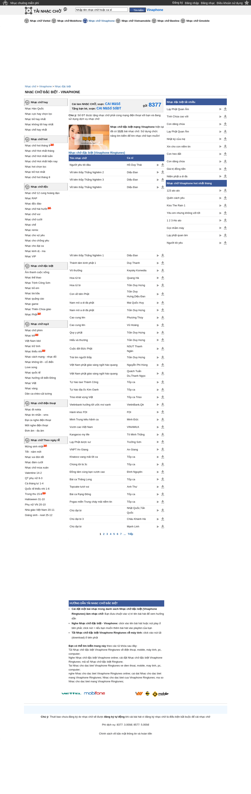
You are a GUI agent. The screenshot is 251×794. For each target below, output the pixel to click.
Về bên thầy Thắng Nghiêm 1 (87, 255)
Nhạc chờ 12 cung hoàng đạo (42, 193)
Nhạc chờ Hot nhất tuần (39, 156)
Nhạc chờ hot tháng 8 (37, 177)
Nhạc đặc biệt (63, 86)
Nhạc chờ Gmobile (198, 20)
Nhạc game (31, 303)
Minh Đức (133, 419)
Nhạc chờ (30, 86)
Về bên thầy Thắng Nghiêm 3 (87, 179)
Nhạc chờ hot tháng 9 (37, 145)
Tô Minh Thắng (136, 434)
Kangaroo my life (80, 434)
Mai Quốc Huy (135, 302)
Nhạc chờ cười (33, 219)
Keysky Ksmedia (137, 270)
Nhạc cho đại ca (34, 245)
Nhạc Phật (31, 314)
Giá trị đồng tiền (176, 168)
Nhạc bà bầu (32, 293)
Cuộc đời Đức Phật (81, 348)
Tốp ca (131, 382)
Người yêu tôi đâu (80, 164)
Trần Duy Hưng (136, 285)
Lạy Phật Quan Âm (178, 109)
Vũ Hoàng (133, 325)
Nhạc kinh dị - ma (35, 251)
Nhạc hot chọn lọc (35, 166)
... (125, 533)
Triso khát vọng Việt (81, 397)
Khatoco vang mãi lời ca (84, 456)
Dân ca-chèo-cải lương (38, 393)
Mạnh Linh (133, 526)
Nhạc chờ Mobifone (69, 20)
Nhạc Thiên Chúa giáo (38, 309)
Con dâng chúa (176, 123)
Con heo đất (174, 153)
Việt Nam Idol (33, 340)
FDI (129, 412)
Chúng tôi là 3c (78, 464)
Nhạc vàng (31, 388)
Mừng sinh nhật (34, 446)
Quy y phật (76, 332)
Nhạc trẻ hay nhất (35, 119)
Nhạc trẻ (30, 335)
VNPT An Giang (79, 449)
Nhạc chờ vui (32, 214)
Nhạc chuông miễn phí (24, 3)
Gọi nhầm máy (175, 227)
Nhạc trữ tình (32, 346)
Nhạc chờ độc (39, 186)
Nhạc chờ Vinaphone (102, 20)
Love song (31, 367)
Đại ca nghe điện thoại (38, 420)
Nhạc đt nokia (33, 409)
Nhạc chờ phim (34, 330)
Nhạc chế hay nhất (36, 129)
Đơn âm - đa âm (34, 430)
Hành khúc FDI (78, 412)
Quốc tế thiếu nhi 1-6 (37, 488)
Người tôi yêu (175, 242)
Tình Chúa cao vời (177, 116)
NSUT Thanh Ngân (134, 349)
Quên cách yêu (176, 197)
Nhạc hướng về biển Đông (40, 377)
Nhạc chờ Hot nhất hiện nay (41, 161)
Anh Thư (132, 486)
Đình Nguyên (134, 471)
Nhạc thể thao (33, 277)
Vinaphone (45, 86)
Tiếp (130, 533)
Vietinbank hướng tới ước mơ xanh (90, 404)
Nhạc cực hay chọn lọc (38, 113)
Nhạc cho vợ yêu (35, 235)
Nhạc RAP (31, 198)
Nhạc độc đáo (33, 203)
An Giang (132, 449)
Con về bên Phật (79, 293)
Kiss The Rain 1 (176, 205)
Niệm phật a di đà (177, 176)
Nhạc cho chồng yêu (37, 240)
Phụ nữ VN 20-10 (35, 504)
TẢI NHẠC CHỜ (47, 11)
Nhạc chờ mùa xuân (37, 467)
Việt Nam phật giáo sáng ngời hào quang (94, 364)
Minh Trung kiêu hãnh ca (84, 419)
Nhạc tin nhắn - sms (36, 414)
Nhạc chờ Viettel (40, 20)
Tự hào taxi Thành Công (84, 382)
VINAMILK (133, 426)
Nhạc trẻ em (32, 288)
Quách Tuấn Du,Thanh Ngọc (136, 373)
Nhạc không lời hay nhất (39, 124)
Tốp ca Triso (134, 397)
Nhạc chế (30, 224)
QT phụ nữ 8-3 (33, 478)
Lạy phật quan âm (177, 235)
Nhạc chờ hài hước (36, 208)
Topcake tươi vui (79, 486)
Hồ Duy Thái (134, 164)
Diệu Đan (132, 172)
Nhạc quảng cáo (34, 298)
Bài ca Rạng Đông (80, 494)
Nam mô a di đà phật (82, 302)
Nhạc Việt (30, 383)
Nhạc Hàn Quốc (34, 108)
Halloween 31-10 (35, 499)
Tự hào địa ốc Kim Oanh (84, 389)
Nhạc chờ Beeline (168, 20)
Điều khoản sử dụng (230, 3)
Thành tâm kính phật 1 (83, 262)
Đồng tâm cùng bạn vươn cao (87, 471)
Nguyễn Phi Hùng (137, 364)
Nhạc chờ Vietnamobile (136, 20)
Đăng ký (178, 2)
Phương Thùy (135, 317)
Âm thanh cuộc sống (37, 272)
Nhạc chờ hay (39, 102)
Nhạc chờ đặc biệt (42, 265)
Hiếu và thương (79, 340)
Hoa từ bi (75, 277)
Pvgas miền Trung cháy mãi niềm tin (91, 501)
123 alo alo (173, 190)
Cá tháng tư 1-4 (34, 483)
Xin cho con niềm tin (179, 146)
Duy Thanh (133, 262)
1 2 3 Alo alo (174, 220)
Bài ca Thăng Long (81, 479)
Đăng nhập (192, 3)
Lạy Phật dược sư (80, 442)
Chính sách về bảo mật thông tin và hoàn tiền (125, 733)
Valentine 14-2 (33, 472)
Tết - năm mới (33, 451)
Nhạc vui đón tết (34, 457)
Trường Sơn (134, 442)
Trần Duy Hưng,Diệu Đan (136, 294)
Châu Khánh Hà (136, 518)
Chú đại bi (75, 510)
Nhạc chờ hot (39, 139)
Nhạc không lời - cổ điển (39, 361)
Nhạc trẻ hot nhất (35, 171)
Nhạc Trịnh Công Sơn (37, 282)
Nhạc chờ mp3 (40, 324)
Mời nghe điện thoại (36, 425)
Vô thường (76, 270)
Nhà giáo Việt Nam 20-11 (40, 509)
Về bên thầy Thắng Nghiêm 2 (87, 172)
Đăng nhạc (208, 3)
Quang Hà (133, 277)
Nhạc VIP (30, 256)
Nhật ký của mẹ (176, 139)
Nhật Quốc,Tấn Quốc (136, 510)
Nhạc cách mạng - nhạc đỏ (41, 356)
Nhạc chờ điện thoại (43, 403)
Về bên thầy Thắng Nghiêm (86, 187)
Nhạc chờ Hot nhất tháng (39, 150)
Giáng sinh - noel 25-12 (38, 515)
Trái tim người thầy (81, 357)
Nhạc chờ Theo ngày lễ (45, 440)
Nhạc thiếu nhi (33, 351)
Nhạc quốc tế (33, 372)
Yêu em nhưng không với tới (183, 212)
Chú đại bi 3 (77, 518)
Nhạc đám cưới (34, 462)
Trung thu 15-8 (33, 493)
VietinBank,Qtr (135, 404)
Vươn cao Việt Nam (81, 426)
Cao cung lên (77, 317)
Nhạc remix (31, 229)
